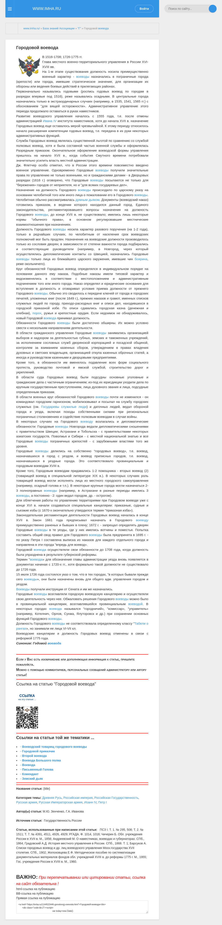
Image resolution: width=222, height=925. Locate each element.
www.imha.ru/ (31, 28)
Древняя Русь (52, 797)
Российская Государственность (116, 797)
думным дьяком (88, 200)
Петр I (102, 802)
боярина (141, 259)
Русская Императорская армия (60, 802)
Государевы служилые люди (64, 407)
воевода (103, 28)
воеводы (82, 76)
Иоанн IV (90, 802)
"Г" (79, 28)
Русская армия (26, 802)
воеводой (135, 604)
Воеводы (23, 589)
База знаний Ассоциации (58, 28)
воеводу (87, 421)
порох (37, 313)
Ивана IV (50, 121)
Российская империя (78, 797)
